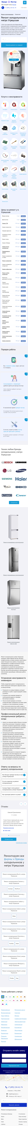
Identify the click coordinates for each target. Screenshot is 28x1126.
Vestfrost (17, 889)
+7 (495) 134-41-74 (15, 1087)
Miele (14, 916)
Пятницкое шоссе (20, 1010)
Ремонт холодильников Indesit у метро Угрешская (14, 910)
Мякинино (4, 1024)
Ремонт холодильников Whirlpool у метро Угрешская (14, 964)
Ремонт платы (5, 239)
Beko (2, 1119)
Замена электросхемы (5, 283)
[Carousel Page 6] (15, 835)
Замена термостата (6, 227)
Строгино (17, 1013)
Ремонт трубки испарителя (5, 273)
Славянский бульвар (21, 1019)
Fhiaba (12, 978)
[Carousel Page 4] (12, 835)
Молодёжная (18, 1030)
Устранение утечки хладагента (6, 235)
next (25, 804)
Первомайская (5, 1010)
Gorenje (10, 889)
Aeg (17, 978)
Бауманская (18, 1033)
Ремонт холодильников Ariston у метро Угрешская (14, 930)
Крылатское (4, 1033)
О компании (22, 1114)
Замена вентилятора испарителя (7, 307)
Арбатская (4, 1021)
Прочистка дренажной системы (7, 278)
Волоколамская (5, 1013)
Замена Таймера (6, 243)
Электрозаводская (20, 1021)
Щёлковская (18, 1039)
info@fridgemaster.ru (13, 1094)
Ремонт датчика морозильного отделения (6, 301)
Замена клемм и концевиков (6, 332)
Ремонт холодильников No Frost (13, 595)
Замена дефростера (7, 269)
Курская (3, 1041)
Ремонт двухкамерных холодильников (13, 561)
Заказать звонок (14, 1105)
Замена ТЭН (5, 223)
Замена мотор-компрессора (5, 247)
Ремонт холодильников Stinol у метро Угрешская (14, 957)
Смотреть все (14, 502)
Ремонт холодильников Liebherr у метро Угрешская (14, 902)
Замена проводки (6, 340)
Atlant (2, 1116)
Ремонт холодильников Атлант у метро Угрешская (14, 922)
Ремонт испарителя (6, 260)
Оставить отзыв (9, 839)
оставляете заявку (10, 366)
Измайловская (5, 1027)
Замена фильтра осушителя (6, 311)
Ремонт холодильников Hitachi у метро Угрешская (14, 972)
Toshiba (11, 943)
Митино (17, 1016)
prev (21, 804)
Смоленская (18, 1036)
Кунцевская (18, 1027)
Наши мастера (22, 1116)
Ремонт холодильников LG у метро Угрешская (14, 950)
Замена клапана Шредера (6, 327)
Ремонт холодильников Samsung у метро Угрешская (14, 895)
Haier (17, 943)
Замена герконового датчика (7, 336)
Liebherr (3, 1124)
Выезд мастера (5, 216)
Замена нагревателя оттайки (7, 256)
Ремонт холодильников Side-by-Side (13, 629)
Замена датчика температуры (6, 296)
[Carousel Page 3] (11, 835)
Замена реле (5, 287)
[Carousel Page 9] (19, 835)
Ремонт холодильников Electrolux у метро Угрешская (14, 937)
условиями (8, 1072)
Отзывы (21, 1124)
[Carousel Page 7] (16, 835)
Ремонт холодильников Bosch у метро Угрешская (14, 875)
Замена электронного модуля (5, 322)
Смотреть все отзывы (21, 843)
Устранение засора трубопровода (6, 316)
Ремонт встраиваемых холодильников (13, 529)
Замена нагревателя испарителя (7, 265)
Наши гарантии (23, 1119)
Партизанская (5, 1019)
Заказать (23, 216)
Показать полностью (8, 828)
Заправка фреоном (6, 230)
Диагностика (5, 219)
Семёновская (18, 1024)
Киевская (4, 1030)
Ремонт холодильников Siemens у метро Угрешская (14, 882)
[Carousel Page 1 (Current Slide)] (8, 835)
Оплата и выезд (23, 1121)
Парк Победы (5, 1016)
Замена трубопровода (5, 291)
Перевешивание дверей (6, 252)
